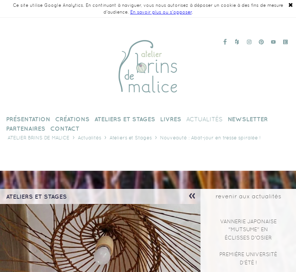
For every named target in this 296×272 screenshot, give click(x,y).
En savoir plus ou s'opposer (161, 12)
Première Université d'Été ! (248, 258)
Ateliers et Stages (130, 138)
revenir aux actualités (248, 196)
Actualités (89, 138)
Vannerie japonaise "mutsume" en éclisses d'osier (248, 229)
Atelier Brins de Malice (38, 138)
